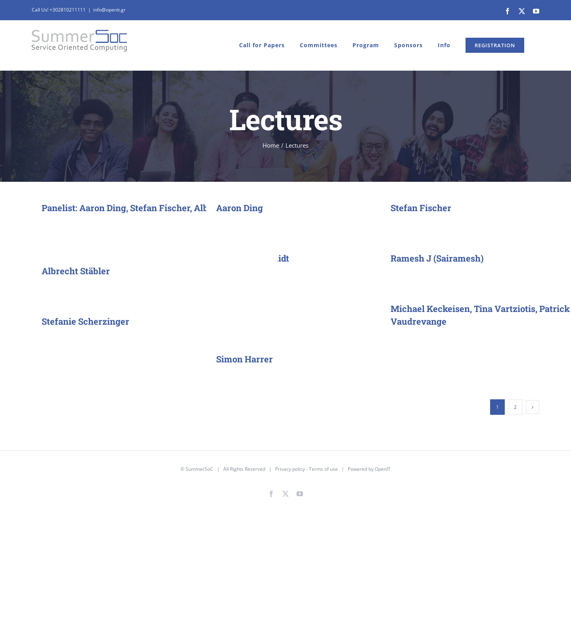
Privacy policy (290, 469)
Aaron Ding (239, 208)
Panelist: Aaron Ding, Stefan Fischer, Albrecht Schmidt (154, 208)
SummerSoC (199, 469)
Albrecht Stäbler (76, 271)
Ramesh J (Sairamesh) (437, 258)
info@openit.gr (109, 9)
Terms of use (323, 469)
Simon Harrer (244, 359)
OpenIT (383, 469)
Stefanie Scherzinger (85, 321)
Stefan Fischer (421, 208)
